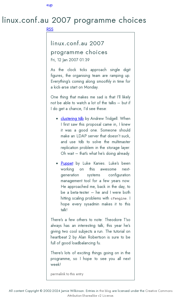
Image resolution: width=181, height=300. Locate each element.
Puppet (67, 163)
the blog (105, 290)
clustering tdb (72, 118)
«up (49, 5)
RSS (49, 29)
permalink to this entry (67, 273)
